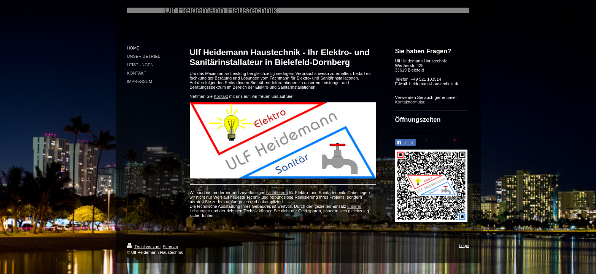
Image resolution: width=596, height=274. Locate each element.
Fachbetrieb (276, 192)
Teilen (406, 142)
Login (464, 245)
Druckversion (144, 246)
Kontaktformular (409, 102)
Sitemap (170, 246)
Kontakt (221, 96)
